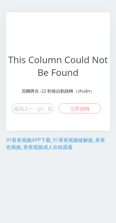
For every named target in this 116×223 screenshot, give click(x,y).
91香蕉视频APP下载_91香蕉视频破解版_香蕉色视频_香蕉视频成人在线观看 (55, 144)
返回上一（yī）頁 (33, 108)
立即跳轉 (80, 108)
